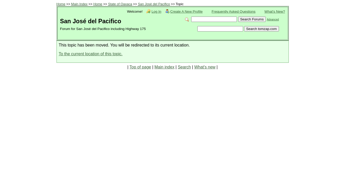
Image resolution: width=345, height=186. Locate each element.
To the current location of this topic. (91, 54)
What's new (204, 67)
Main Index (79, 4)
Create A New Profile (186, 11)
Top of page (140, 67)
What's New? (274, 11)
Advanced (273, 19)
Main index (164, 67)
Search (184, 67)
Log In (156, 11)
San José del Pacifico (154, 4)
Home (61, 4)
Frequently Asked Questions (233, 11)
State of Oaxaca (120, 4)
